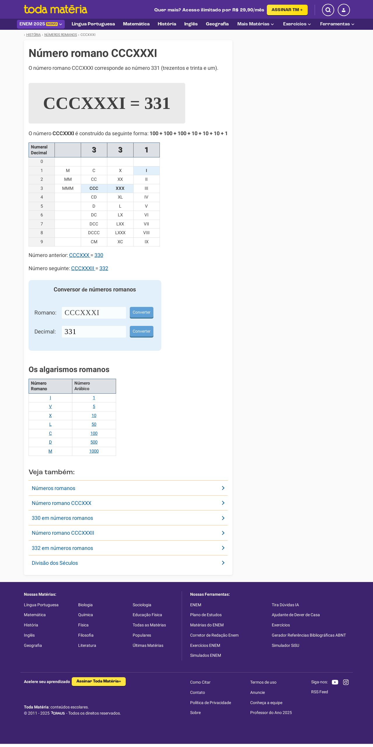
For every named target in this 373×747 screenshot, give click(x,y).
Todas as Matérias (149, 625)
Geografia (33, 645)
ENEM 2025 (41, 24)
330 (98, 255)
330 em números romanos (62, 518)
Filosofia (86, 635)
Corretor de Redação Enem (214, 635)
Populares (142, 635)
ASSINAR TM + (287, 10)
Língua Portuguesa (41, 604)
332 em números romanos (62, 548)
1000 (94, 451)
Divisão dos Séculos (55, 563)
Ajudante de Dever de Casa (296, 614)
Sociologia (142, 604)
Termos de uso (263, 682)
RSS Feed (319, 691)
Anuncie (257, 692)
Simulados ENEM (205, 655)
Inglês (29, 635)
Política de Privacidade (210, 702)
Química (85, 614)
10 (94, 415)
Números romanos (53, 488)
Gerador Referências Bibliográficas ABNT (309, 635)
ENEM (195, 604)
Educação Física (147, 614)
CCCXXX (79, 255)
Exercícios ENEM (205, 645)
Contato (197, 692)
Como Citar (200, 682)
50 (94, 424)
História (31, 625)
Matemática (35, 614)
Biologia (85, 604)
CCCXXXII (83, 268)
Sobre (195, 712)
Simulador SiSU (285, 645)
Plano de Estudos (206, 614)
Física (83, 625)
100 (93, 433)
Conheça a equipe (266, 702)
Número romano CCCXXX (61, 503)
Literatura (87, 645)
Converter (141, 312)
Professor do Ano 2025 (271, 712)
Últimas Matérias (148, 645)
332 (103, 268)
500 (93, 442)
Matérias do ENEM (207, 625)
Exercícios (297, 24)
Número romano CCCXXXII (63, 533)
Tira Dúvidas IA (285, 604)
